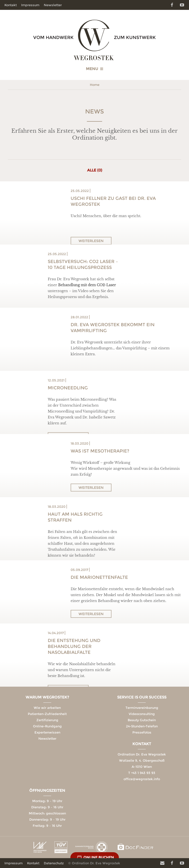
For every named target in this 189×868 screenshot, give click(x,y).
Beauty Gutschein (142, 720)
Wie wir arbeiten (47, 708)
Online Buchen (98, 857)
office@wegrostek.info (142, 779)
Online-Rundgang (47, 726)
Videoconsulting (142, 714)
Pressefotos (141, 732)
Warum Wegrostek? (47, 697)
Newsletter (53, 5)
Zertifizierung (47, 720)
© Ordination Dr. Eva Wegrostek (94, 863)
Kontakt (10, 5)
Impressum (30, 5)
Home (94, 85)
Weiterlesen (91, 241)
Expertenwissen (47, 732)
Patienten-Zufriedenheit (47, 714)
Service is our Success (141, 697)
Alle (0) (94, 170)
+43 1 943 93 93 (143, 773)
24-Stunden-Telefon (142, 726)
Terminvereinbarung (142, 708)
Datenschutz (54, 863)
